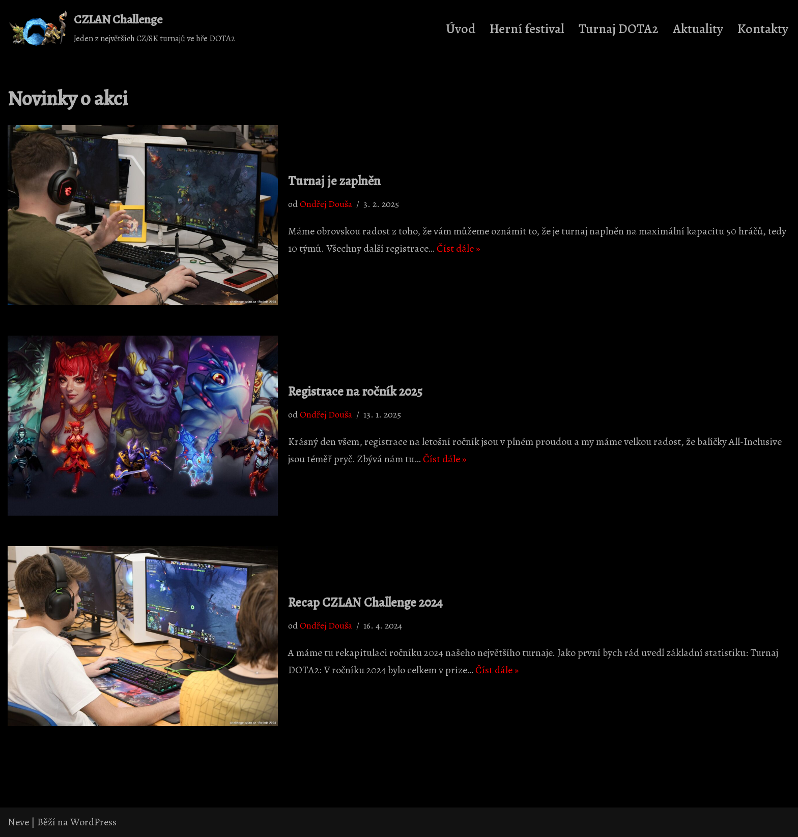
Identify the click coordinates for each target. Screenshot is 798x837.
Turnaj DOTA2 (619, 29)
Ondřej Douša (326, 204)
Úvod (460, 29)
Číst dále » (458, 248)
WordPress (93, 822)
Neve (18, 822)
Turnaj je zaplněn (334, 181)
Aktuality (698, 29)
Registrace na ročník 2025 (355, 391)
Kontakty (762, 29)
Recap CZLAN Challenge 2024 (365, 602)
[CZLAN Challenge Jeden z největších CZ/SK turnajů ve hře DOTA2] (121, 28)
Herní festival (527, 29)
